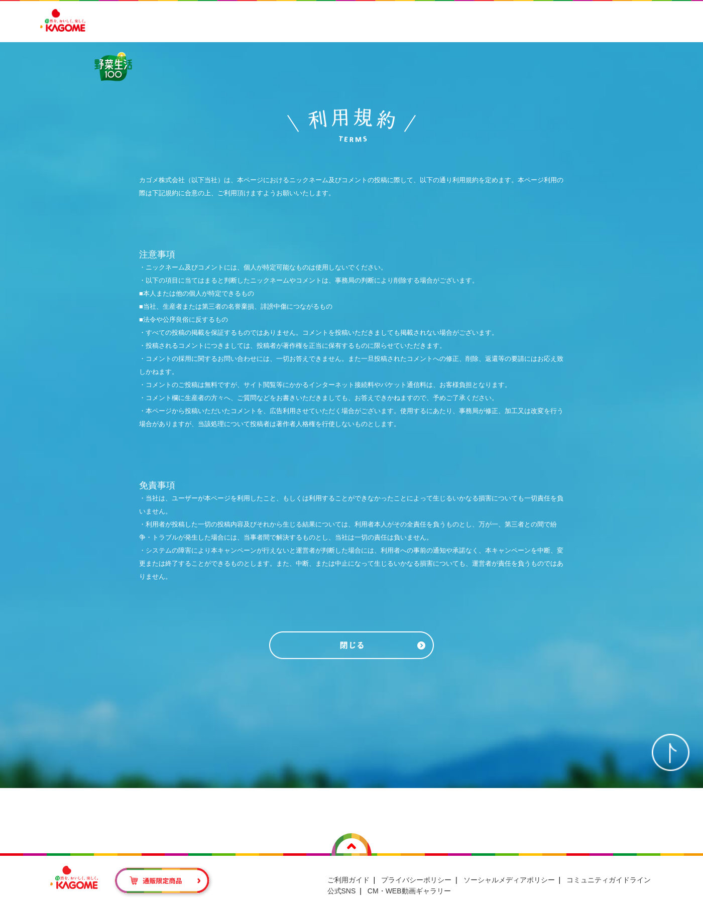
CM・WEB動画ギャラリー (409, 879)
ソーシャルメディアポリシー (509, 867)
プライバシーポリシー (416, 867)
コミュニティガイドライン (608, 867)
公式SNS (341, 879)
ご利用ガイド (348, 867)
